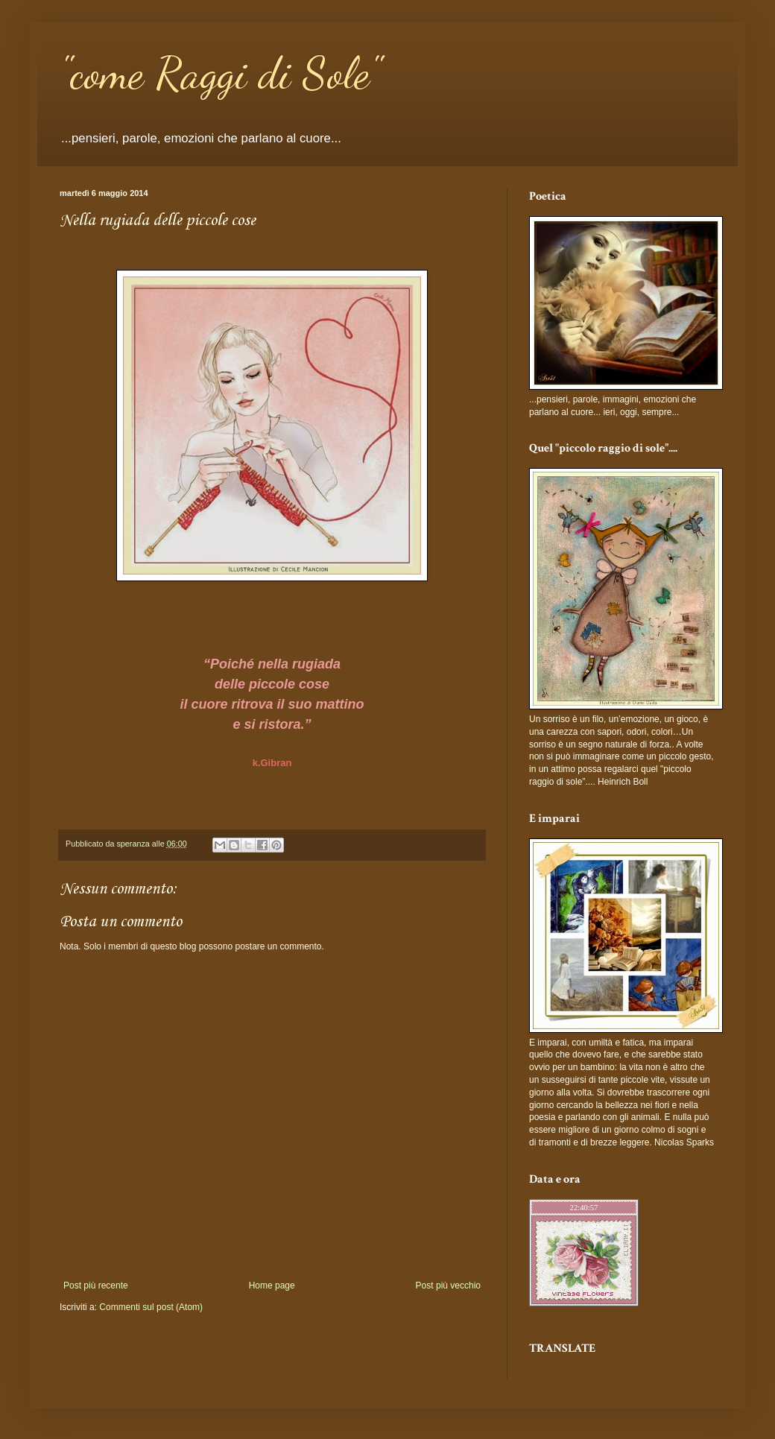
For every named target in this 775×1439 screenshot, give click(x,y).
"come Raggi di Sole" (220, 73)
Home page (272, 1285)
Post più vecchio (448, 1285)
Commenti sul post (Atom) (151, 1307)
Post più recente (95, 1285)
